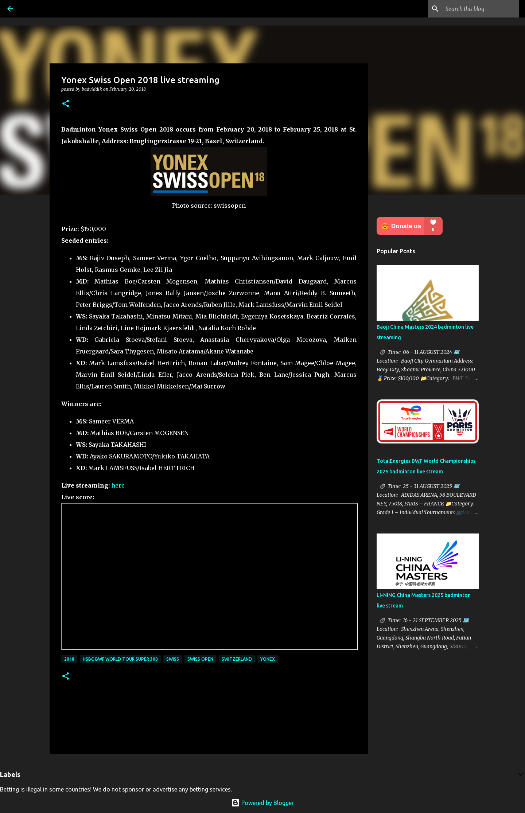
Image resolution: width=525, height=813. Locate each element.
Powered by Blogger (262, 803)
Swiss (172, 659)
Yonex (267, 659)
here (118, 485)
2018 (69, 659)
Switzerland (237, 659)
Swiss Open (200, 659)
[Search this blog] (481, 8)
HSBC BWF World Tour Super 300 (120, 659)
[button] (65, 104)
